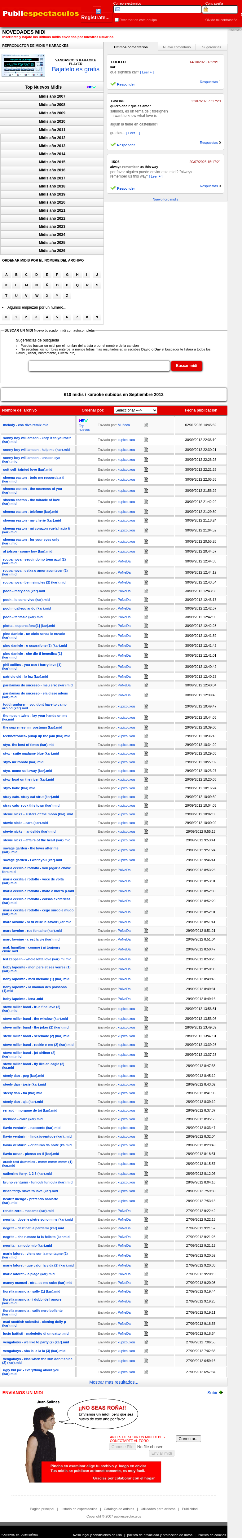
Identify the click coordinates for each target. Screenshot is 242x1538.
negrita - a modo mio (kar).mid (27, 1245)
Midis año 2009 (52, 113)
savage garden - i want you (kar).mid (32, 860)
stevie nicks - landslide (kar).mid (29, 831)
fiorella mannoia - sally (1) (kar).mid (31, 1291)
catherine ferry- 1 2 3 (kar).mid (27, 1173)
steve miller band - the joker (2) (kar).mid (36, 1027)
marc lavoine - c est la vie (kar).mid (31, 939)
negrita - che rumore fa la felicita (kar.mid (36, 1237)
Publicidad (190, 1509)
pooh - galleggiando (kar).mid (27, 608)
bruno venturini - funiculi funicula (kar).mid (38, 1182)
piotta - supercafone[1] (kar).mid (29, 626)
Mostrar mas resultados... (113, 1382)
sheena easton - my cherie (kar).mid (32, 520)
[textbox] (99, 366)
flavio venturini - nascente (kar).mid (31, 1128)
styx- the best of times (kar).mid (29, 745)
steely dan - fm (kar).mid (22, 1093)
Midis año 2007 (52, 96)
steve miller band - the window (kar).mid (35, 1018)
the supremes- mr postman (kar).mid (32, 727)
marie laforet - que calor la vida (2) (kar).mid (38, 1265)
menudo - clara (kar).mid (23, 1119)
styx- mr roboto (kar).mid (23, 762)
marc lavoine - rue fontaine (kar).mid (32, 930)
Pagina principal (42, 1509)
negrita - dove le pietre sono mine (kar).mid (38, 1219)
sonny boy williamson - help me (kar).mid (36, 450)
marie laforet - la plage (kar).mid (29, 1274)
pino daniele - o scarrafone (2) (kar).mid (35, 645)
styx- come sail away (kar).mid (27, 771)
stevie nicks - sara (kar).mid (25, 823)
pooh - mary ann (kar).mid (24, 591)
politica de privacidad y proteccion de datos (159, 1535)
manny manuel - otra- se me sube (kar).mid (38, 1283)
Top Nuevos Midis (43, 87)
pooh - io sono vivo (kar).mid (26, 600)
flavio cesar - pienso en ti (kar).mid (31, 1154)
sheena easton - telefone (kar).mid (30, 511)
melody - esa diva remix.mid (26, 425)
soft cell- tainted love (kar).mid (27, 469)
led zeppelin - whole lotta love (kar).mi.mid (37, 959)
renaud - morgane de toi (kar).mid (30, 1110)
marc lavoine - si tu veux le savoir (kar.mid (37, 922)
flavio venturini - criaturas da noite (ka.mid (37, 1145)
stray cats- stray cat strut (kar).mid (31, 797)
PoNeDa (124, 561)
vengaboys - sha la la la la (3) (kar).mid (34, 1351)
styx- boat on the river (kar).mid (28, 779)
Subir (215, 1392)
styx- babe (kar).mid (19, 788)
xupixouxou (126, 440)
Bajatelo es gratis (75, 69)
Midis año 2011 (52, 130)
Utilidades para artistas (158, 1509)
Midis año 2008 (52, 105)
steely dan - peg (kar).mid (23, 1075)
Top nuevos (84, 427)
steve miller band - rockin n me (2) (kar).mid (38, 1045)
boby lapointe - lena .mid (23, 999)
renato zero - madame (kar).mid (28, 1211)
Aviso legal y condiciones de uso (97, 1535)
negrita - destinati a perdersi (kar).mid (33, 1228)
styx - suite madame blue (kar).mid (31, 753)
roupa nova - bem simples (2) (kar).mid (34, 582)
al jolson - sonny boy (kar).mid (27, 551)
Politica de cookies (212, 1535)
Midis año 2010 (52, 121)
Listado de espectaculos (79, 1509)
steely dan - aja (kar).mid (23, 1102)
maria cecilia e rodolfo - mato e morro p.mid (38, 891)
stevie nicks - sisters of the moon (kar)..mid (38, 814)
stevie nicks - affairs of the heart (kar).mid (37, 840)
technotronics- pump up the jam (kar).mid (36, 736)
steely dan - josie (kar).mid (24, 1084)
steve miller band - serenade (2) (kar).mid (36, 1036)
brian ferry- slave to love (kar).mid (30, 1191)
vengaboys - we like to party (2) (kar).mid (36, 1342)
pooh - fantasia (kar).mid (23, 617)
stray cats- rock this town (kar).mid (31, 805)
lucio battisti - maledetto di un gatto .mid (35, 1333)
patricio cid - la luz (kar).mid (25, 676)
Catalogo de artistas (119, 1509)
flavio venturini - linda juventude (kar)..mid (37, 1136)
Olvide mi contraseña (221, 20)
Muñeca (124, 425)
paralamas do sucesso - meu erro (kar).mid (38, 685)
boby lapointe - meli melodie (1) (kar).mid (36, 979)
